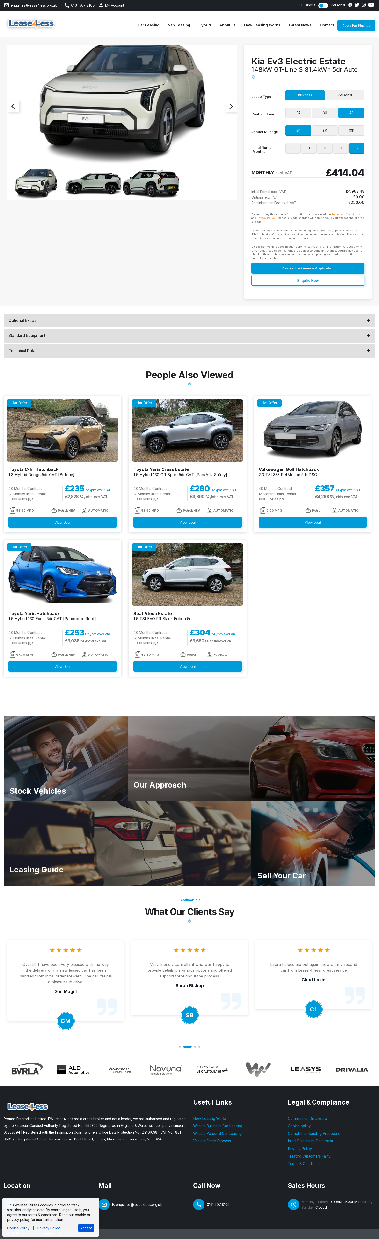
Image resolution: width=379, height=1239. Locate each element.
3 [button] (195, 1047)
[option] (122, 106)
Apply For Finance (356, 27)
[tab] (189, 321)
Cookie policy (299, 1126)
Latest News (300, 25)
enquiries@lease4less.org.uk (34, 5)
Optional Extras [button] (22, 320)
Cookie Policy (18, 1228)
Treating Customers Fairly (309, 1156)
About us (227, 25)
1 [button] (180, 1047)
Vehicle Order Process (212, 1141)
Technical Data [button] (21, 350)
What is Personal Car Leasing (217, 1133)
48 (351, 113)
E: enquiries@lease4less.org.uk (137, 1204)
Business (308, 5)
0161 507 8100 (83, 5)
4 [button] (199, 1047)
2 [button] (187, 1047)
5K (298, 130)
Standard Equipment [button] (26, 335)
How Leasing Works (262, 25)
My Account (114, 5)
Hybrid (205, 25)
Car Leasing (149, 25)
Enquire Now (308, 280)
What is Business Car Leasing (217, 1126)
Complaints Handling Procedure (314, 1133)
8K (325, 130)
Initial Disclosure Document (310, 1141)
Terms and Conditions (346, 214)
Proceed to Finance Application (308, 268)
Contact (327, 25)
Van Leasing (179, 25)
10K (351, 130)
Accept (86, 1228)
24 (298, 113)
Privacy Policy (266, 218)
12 (356, 148)
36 (325, 113)
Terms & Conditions (304, 1164)
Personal (338, 5)
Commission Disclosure (307, 1118)
